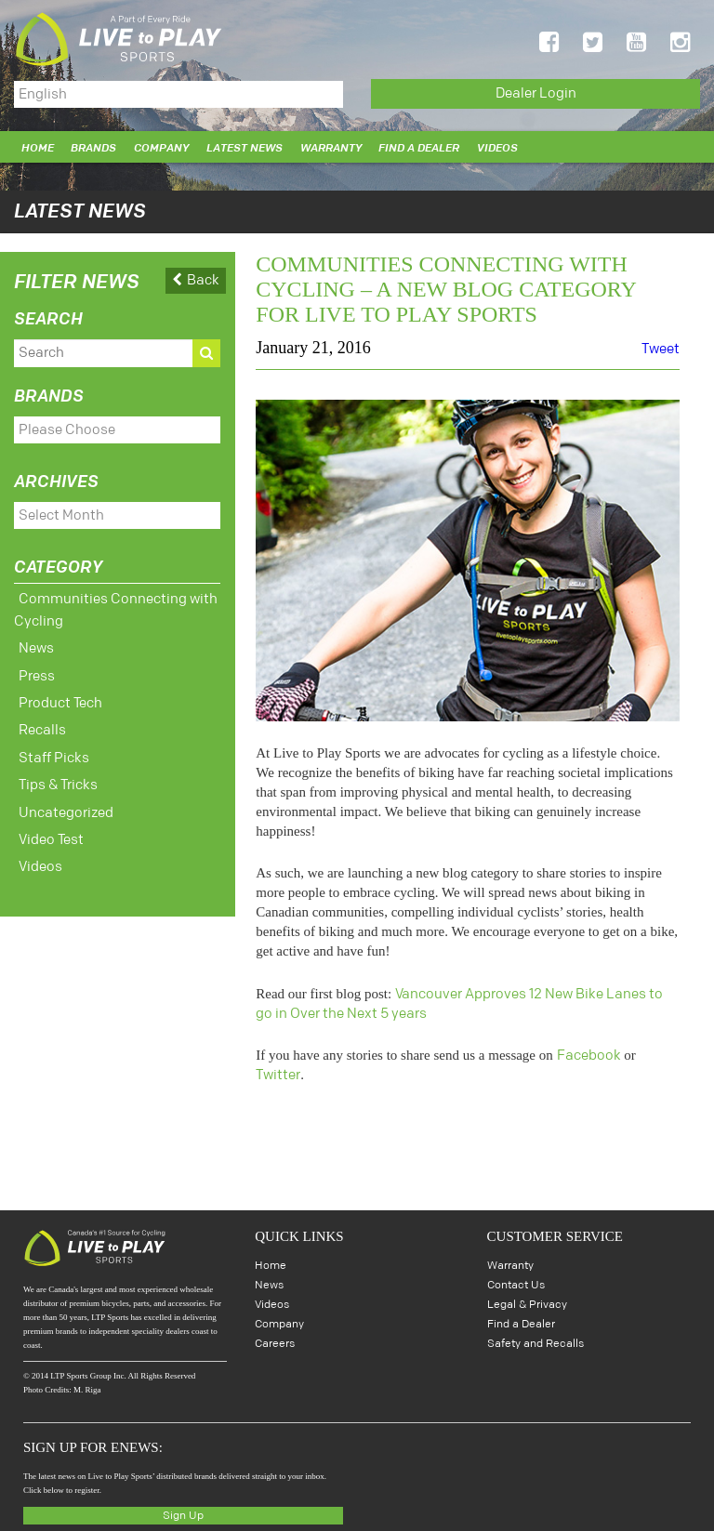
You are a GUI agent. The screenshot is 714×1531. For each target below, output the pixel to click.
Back (195, 277)
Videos (497, 145)
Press (37, 668)
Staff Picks (54, 750)
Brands (93, 145)
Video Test (51, 831)
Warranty (331, 145)
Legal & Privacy (527, 1302)
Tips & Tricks (58, 776)
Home (37, 145)
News (36, 640)
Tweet (660, 346)
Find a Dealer (418, 145)
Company (161, 145)
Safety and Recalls (535, 1341)
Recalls (42, 722)
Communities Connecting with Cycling (116, 602)
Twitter (278, 1072)
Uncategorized (66, 804)
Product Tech (60, 695)
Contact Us (516, 1282)
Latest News (244, 145)
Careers (275, 1341)
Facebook (589, 1053)
